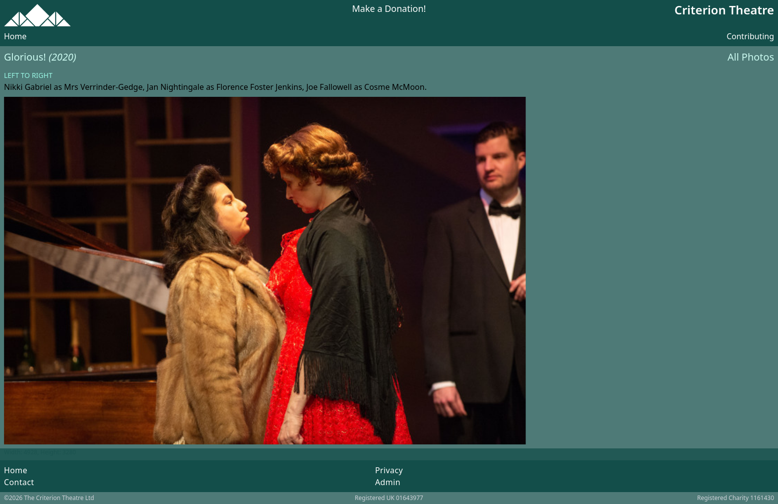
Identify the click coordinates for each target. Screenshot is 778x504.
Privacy (389, 470)
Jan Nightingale (175, 86)
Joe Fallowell (329, 86)
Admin (387, 482)
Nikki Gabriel (28, 86)
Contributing (750, 36)
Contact (19, 482)
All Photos (750, 57)
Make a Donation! (389, 9)
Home (15, 36)
